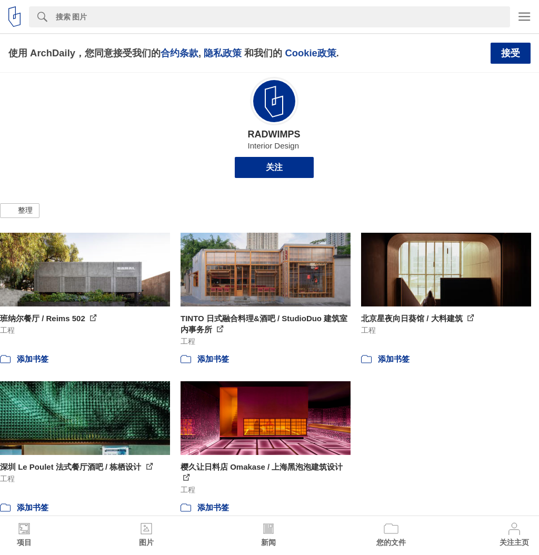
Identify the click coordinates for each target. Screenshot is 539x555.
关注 (274, 167)
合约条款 (179, 52)
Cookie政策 (310, 52)
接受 (510, 53)
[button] (19, 210)
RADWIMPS (274, 134)
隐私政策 (223, 52)
